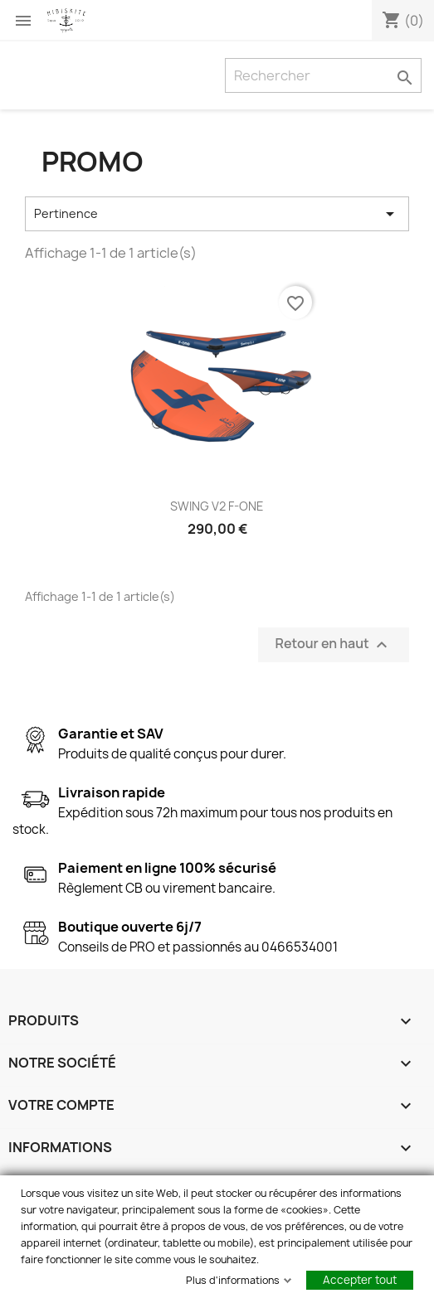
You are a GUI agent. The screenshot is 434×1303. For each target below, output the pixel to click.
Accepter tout (360, 1279)
